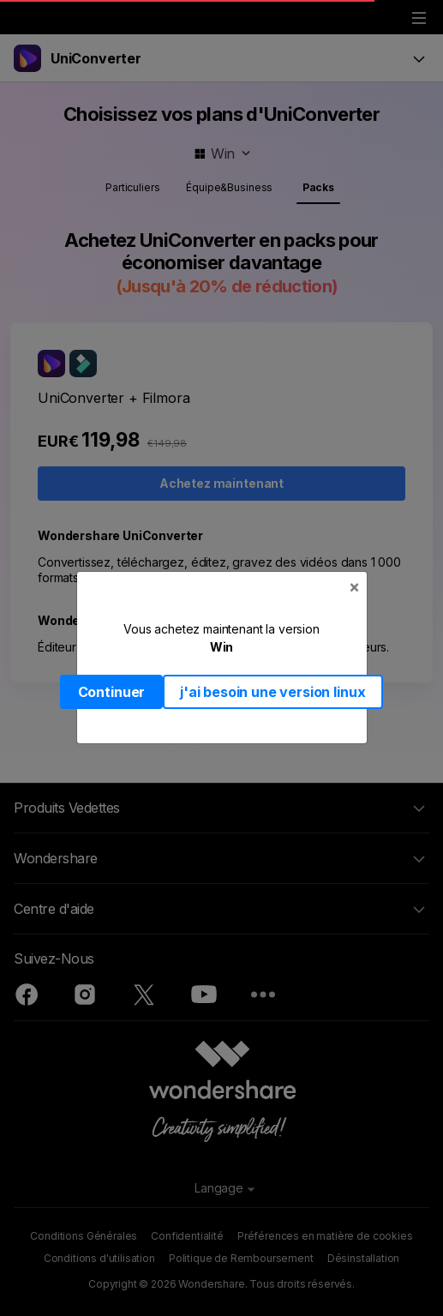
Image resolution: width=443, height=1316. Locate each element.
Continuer (112, 691)
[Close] (354, 587)
